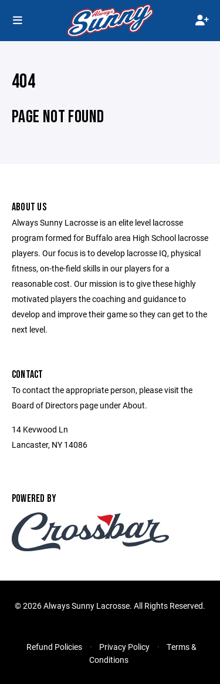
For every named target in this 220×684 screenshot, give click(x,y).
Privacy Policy (124, 646)
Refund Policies (54, 646)
